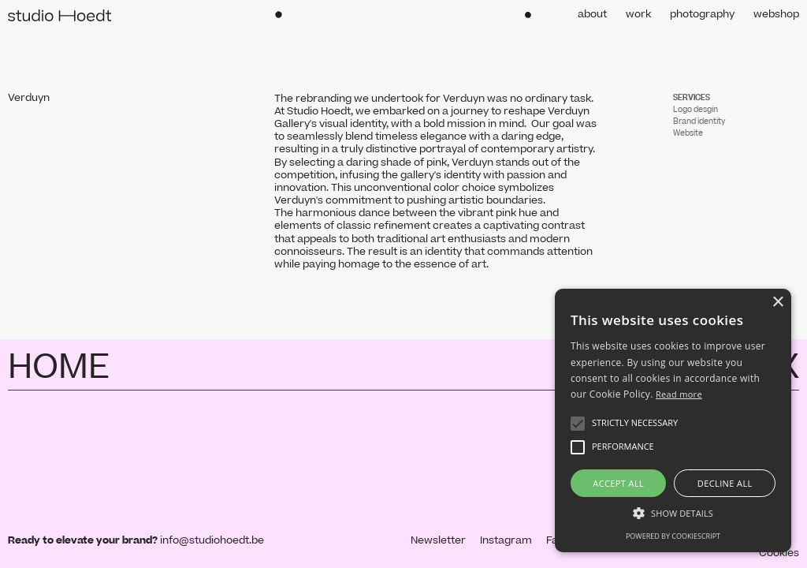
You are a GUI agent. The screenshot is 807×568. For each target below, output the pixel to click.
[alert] (673, 420)
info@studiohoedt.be (212, 540)
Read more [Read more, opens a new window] (679, 394)
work (638, 14)
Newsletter (438, 540)
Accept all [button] (618, 483)
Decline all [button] (725, 483)
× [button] (777, 302)
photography (702, 14)
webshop (776, 14)
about (592, 14)
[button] (577, 423)
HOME (59, 367)
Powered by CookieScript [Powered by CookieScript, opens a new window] (673, 536)
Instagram (506, 540)
